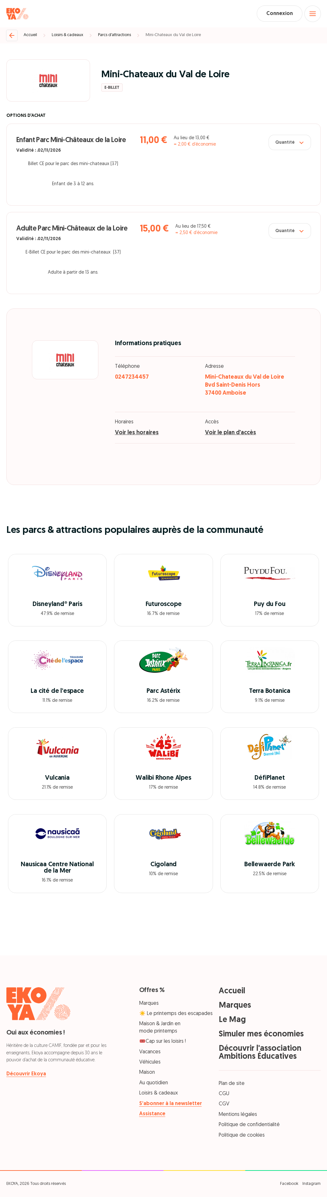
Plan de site (232, 1083)
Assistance (152, 1114)
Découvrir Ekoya (26, 1074)
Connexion (279, 13)
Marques (149, 1003)
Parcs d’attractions (114, 35)
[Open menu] (313, 14)
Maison (147, 1072)
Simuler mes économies (261, 1034)
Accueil (30, 35)
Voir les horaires (137, 433)
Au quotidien (153, 1083)
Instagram (311, 1184)
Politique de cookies (242, 1135)
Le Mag (232, 1020)
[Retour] (11, 35)
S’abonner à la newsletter (170, 1103)
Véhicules (150, 1062)
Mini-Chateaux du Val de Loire (173, 35)
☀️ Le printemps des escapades (176, 1013)
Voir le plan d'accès (230, 433)
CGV (224, 1104)
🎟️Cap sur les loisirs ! (162, 1041)
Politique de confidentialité (249, 1125)
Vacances (150, 1052)
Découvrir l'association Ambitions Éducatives (260, 1053)
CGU (224, 1093)
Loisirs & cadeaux (67, 35)
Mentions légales (238, 1114)
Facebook (289, 1184)
